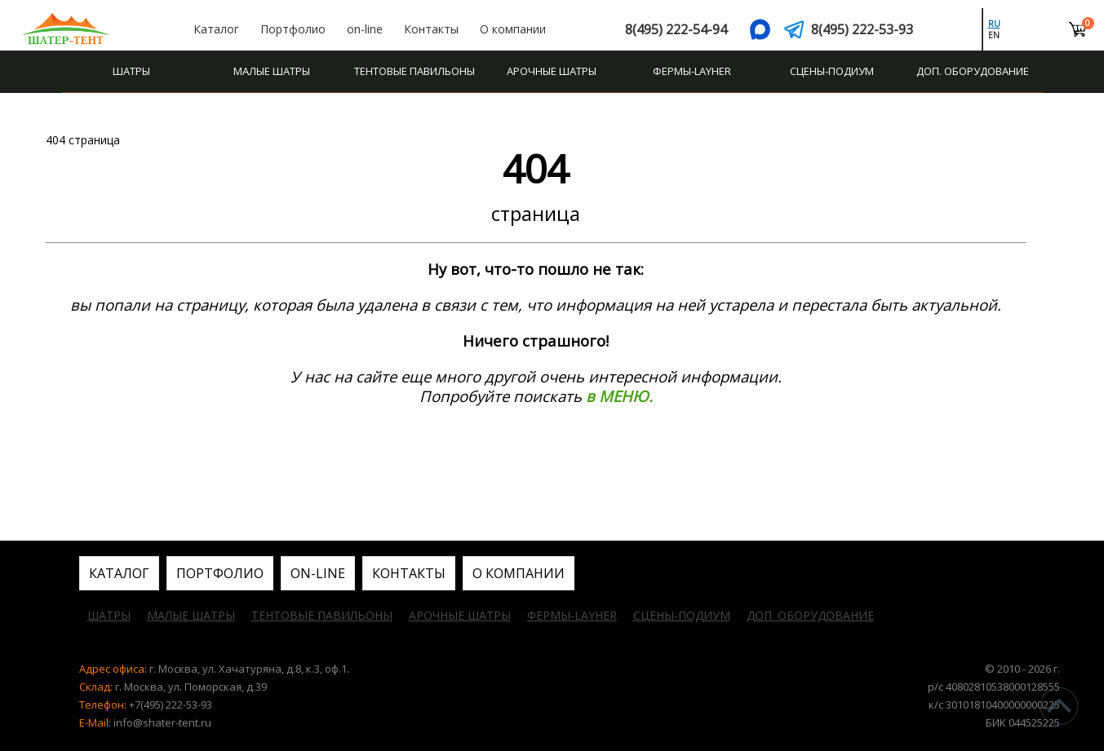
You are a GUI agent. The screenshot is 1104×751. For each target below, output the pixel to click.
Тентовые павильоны (414, 71)
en (994, 35)
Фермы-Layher (692, 71)
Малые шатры (271, 71)
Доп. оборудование (972, 71)
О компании (513, 29)
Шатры (131, 71)
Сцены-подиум (832, 71)
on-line (365, 29)
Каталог (216, 29)
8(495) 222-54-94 (676, 29)
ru (994, 24)
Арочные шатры (551, 71)
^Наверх (1059, 706)
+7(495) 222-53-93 (170, 704)
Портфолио (293, 29)
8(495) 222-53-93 (863, 29)
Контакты (431, 29)
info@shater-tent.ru (162, 722)
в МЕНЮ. (619, 396)
